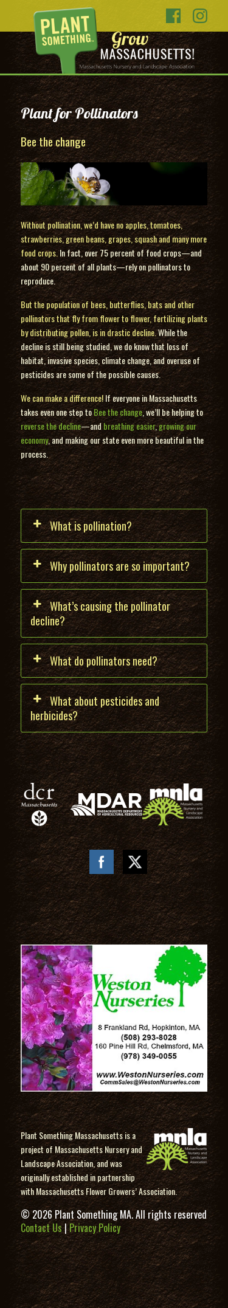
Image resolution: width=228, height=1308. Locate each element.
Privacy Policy (94, 1227)
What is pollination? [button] (81, 526)
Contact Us (41, 1227)
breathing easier (129, 425)
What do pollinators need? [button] (93, 661)
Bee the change (118, 411)
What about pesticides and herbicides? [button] (94, 708)
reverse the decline (51, 425)
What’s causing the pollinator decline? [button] (100, 613)
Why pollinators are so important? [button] (110, 566)
